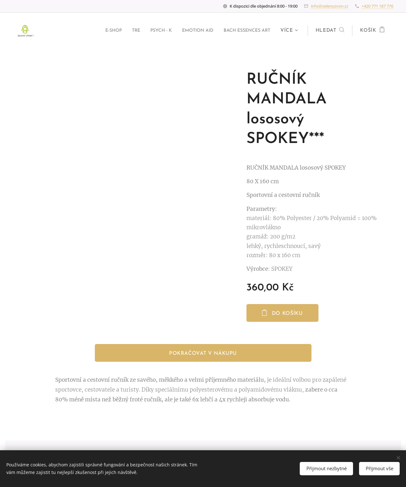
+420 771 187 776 (377, 6)
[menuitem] (94, 31)
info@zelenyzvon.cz (329, 6)
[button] (330, 31)
